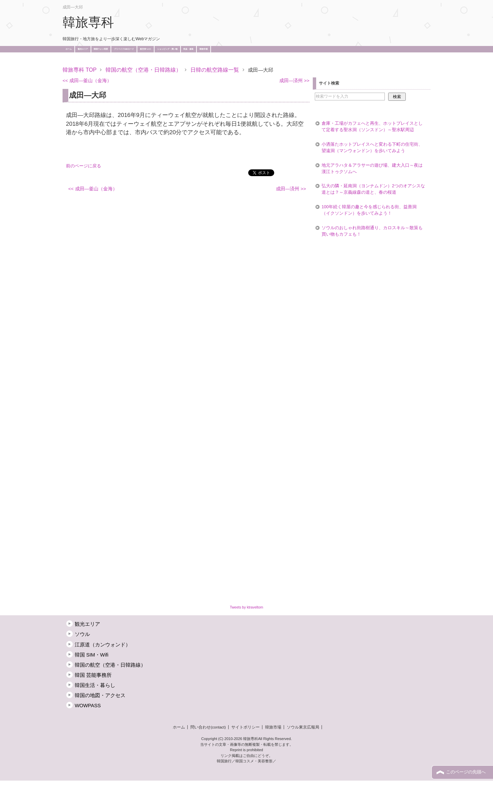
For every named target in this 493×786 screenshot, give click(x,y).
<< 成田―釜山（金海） (87, 80)
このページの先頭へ (466, 772)
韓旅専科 (88, 22)
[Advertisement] (186, 60)
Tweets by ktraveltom (246, 607)
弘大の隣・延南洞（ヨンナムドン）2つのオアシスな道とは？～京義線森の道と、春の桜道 (373, 189)
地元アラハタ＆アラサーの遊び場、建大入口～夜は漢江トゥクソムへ (372, 168)
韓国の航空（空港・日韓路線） (110, 665)
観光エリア (83, 49)
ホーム (69, 49)
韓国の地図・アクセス (100, 695)
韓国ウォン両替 (101, 49)
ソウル (82, 634)
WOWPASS (88, 705)
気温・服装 (188, 49)
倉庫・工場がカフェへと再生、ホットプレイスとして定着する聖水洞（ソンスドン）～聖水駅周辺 (372, 126)
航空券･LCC (145, 49)
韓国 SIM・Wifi (92, 655)
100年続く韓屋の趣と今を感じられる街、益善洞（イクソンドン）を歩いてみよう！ (369, 210)
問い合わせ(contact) (208, 727)
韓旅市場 (203, 49)
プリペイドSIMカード (124, 49)
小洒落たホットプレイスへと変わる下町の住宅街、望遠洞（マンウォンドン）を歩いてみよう (372, 147)
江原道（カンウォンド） (103, 644)
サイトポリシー (245, 727)
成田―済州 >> (294, 80)
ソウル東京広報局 (303, 727)
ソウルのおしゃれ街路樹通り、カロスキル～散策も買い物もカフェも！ (372, 231)
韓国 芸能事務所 (93, 675)
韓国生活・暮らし (95, 685)
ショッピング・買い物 (167, 49)
